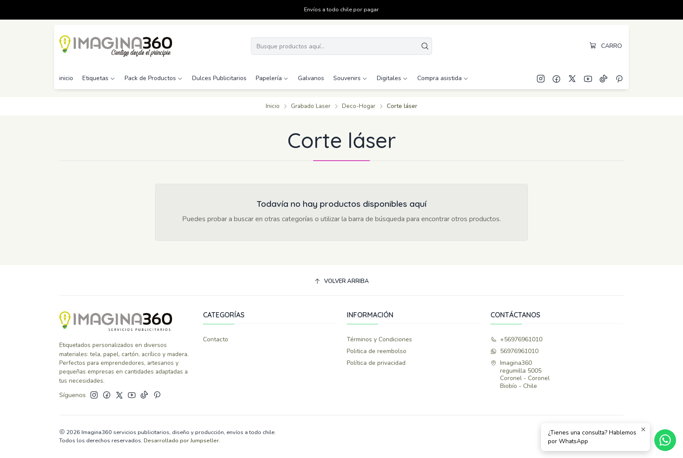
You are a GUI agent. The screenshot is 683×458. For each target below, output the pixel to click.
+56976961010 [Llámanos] (516, 339)
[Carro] (606, 46)
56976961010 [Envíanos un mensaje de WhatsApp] (514, 351)
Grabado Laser (311, 106)
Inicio (273, 106)
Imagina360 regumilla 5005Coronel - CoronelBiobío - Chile (520, 374)
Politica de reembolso (376, 351)
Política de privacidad (376, 363)
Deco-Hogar (358, 106)
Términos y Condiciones (379, 339)
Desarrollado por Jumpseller (181, 441)
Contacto (215, 339)
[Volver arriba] (341, 281)
